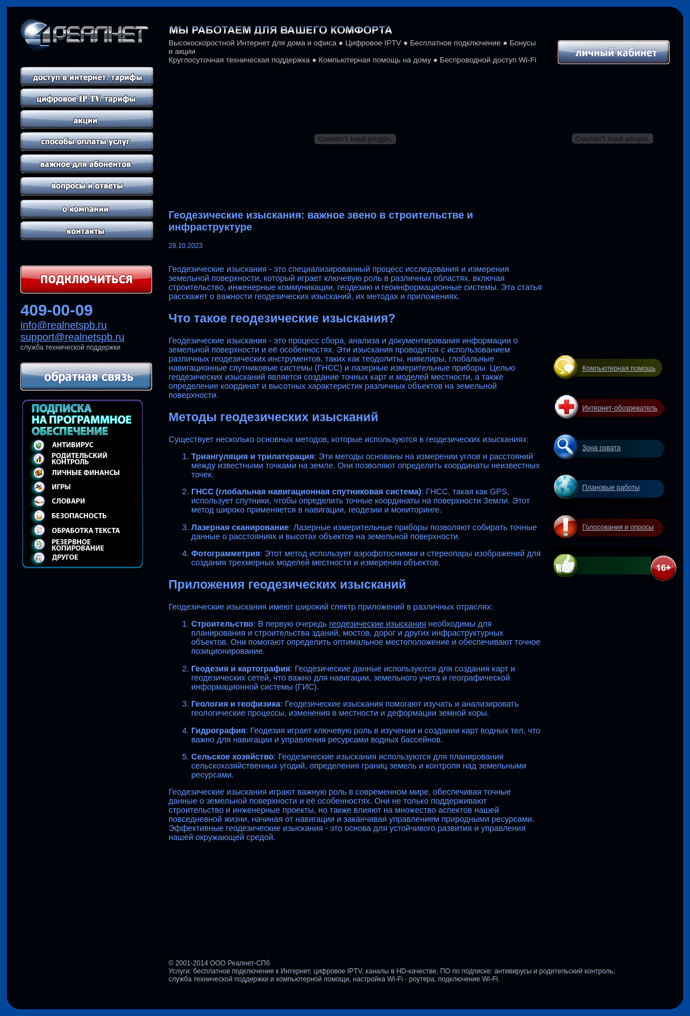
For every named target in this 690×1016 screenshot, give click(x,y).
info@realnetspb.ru (63, 325)
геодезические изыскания (377, 623)
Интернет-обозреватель (620, 408)
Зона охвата (601, 448)
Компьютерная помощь (618, 368)
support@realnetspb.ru (72, 337)
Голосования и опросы (618, 527)
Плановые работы (610, 488)
